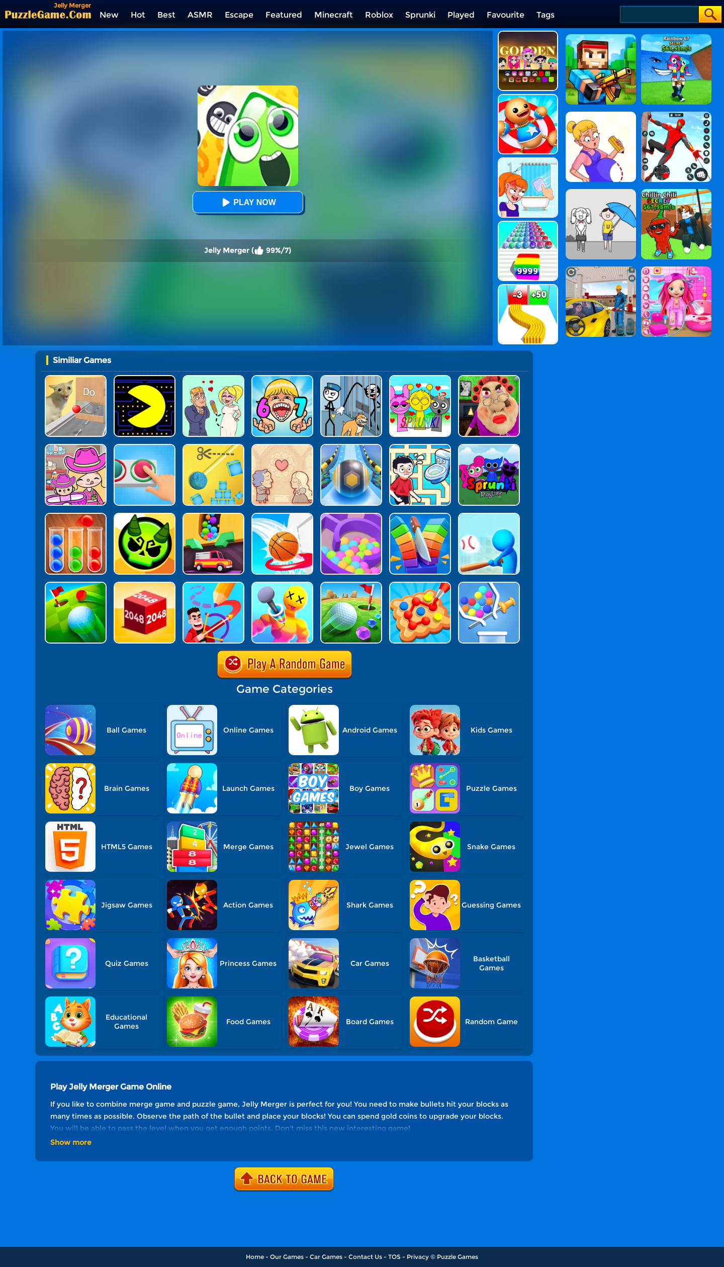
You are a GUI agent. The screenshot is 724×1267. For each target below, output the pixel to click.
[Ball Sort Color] (76, 516)
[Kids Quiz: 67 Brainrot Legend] (282, 379)
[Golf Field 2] (76, 585)
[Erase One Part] (528, 161)
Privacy (418, 1256)
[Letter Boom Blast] (489, 516)
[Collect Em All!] (420, 585)
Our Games (287, 1256)
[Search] (659, 14)
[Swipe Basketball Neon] (282, 516)
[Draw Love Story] (213, 379)
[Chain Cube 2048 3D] (144, 585)
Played (461, 15)
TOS (394, 1256)
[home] (48, 14)
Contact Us (365, 1256)
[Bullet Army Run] (528, 288)
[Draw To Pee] (420, 447)
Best (166, 15)
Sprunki (420, 15)
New (109, 15)
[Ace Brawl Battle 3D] (144, 516)
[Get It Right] (144, 447)
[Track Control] (351, 447)
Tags (545, 15)
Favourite (505, 15)
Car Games (326, 1256)
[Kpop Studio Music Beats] (528, 34)
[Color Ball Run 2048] (528, 224)
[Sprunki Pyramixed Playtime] (489, 447)
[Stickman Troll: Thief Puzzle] (351, 379)
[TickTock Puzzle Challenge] (76, 379)
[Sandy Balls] (213, 516)
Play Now (247, 202)
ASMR (200, 15)
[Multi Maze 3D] (351, 516)
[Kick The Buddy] (528, 98)
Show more (71, 1142)
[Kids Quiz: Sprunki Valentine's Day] (420, 379)
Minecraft (333, 15)
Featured (283, 15)
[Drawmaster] (213, 585)
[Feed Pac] (144, 379)
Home (255, 1256)
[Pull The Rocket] (489, 585)
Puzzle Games (457, 1256)
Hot (138, 15)
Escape (239, 15)
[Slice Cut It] (420, 516)
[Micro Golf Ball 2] (351, 585)
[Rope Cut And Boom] (213, 447)
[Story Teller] (282, 447)
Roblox (379, 15)
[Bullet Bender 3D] (282, 585)
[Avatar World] (76, 447)
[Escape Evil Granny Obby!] (489, 379)
